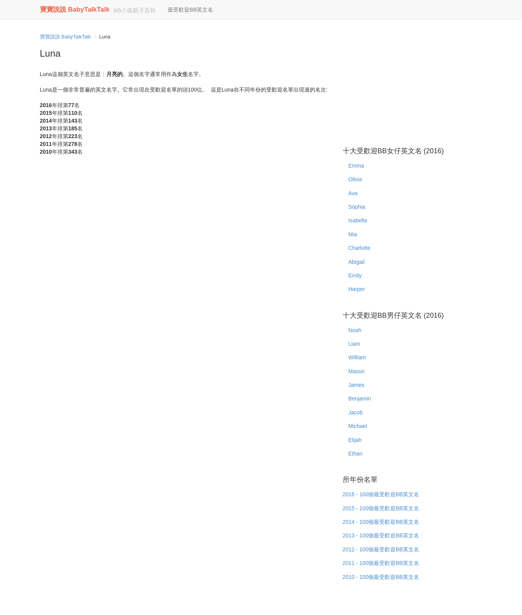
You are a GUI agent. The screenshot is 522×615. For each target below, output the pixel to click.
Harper (357, 289)
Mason (357, 371)
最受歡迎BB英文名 (190, 10)
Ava (353, 193)
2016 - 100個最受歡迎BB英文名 (381, 494)
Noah (355, 330)
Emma (356, 166)
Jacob (356, 412)
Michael (358, 426)
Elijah (355, 440)
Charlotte (360, 248)
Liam (354, 344)
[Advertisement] (412, 85)
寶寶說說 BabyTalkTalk (75, 9)
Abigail (357, 262)
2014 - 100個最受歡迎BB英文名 (381, 522)
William (357, 357)
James (356, 385)
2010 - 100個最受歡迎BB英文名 (381, 577)
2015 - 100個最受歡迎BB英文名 (381, 508)
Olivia (355, 179)
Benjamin (360, 398)
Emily (355, 275)
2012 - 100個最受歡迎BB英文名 (381, 549)
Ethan (356, 453)
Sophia (357, 207)
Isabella (358, 220)
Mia (353, 234)
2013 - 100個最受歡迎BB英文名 (381, 535)
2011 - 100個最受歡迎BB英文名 (381, 563)
